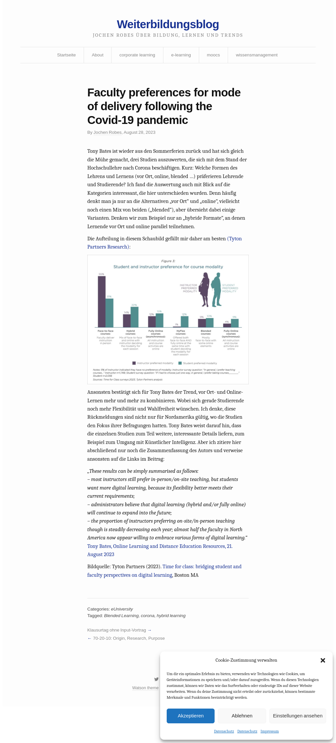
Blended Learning (122, 649)
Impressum (270, 731)
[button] (323, 660)
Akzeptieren (191, 715)
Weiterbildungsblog (168, 25)
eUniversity (123, 642)
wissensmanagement (259, 56)
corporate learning (136, 56)
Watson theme (144, 724)
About (96, 56)
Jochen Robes (108, 136)
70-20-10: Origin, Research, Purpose (130, 672)
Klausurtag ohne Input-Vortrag (117, 664)
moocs (214, 56)
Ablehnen (242, 715)
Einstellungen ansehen (298, 715)
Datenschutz (224, 731)
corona (150, 649)
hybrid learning (174, 649)
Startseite (64, 56)
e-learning (181, 56)
